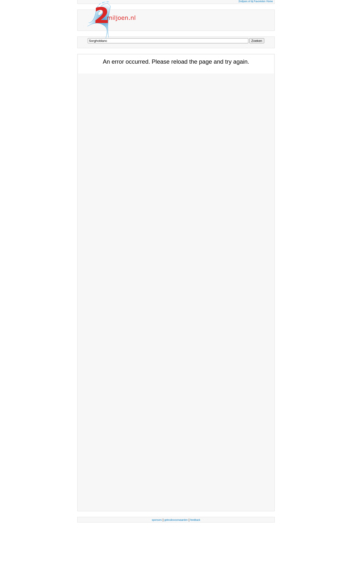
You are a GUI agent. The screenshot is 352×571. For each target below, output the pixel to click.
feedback (195, 520)
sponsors (157, 520)
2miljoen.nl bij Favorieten (251, 1)
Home (269, 1)
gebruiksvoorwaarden (176, 520)
